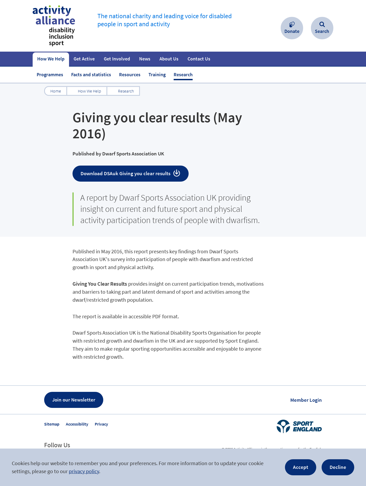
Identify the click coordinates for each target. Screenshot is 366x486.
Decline (338, 467)
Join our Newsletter (73, 399)
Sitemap (51, 424)
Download (126, 173)
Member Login (306, 400)
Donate (291, 31)
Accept (300, 467)
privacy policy (84, 471)
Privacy (101, 424)
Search (322, 31)
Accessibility (77, 424)
